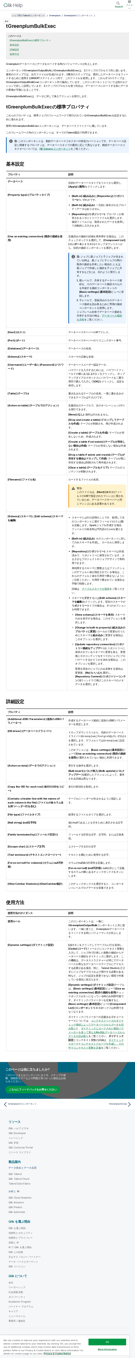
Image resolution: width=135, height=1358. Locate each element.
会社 (11, 1281)
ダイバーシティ (17, 1296)
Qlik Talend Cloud (19, 1178)
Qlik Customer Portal (21, 1146)
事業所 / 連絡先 (17, 1320)
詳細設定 (14, 49)
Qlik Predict (15, 1206)
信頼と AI (14, 1241)
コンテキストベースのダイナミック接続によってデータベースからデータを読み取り (96, 1024)
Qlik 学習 (13, 1142)
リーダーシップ (17, 1286)
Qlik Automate (17, 1211)
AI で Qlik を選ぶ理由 (20, 1246)
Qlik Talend (15, 1173)
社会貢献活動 (16, 1291)
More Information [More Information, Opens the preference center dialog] (107, 1349)
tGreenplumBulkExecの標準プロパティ (30, 40)
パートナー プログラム (21, 1305)
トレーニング (16, 1137)
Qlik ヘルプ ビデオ (19, 1127)
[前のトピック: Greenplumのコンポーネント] (34, 1104)
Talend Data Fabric (20, 1183)
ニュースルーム (17, 1315)
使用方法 (14, 54)
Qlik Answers (16, 1201)
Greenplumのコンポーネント (78, 15)
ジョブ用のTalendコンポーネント (28, 15)
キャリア (13, 1310)
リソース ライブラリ (20, 1151)
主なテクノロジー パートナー (25, 1256)
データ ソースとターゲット (23, 1261)
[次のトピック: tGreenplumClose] (100, 1104)
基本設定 (14, 44)
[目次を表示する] (6, 15)
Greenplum (55, 15)
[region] (65, 1346)
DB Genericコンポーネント (55, 148)
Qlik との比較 (16, 1251)
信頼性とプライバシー (21, 1237)
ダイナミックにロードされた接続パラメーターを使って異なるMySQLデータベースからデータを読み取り (96, 1031)
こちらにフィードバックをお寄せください (33, 1089)
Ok (107, 1342)
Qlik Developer (17, 1132)
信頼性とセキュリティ (21, 1232)
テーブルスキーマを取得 (95, 588)
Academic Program (20, 1301)
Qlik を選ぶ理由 (17, 1227)
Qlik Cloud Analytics (20, 1197)
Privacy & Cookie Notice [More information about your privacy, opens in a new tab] (57, 1353)
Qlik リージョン (17, 1265)
